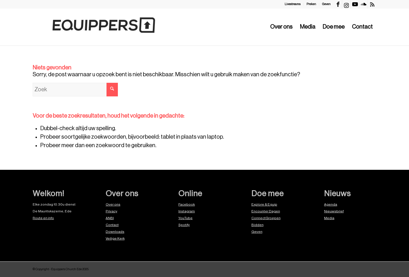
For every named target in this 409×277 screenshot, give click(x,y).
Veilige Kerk (115, 238)
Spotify (184, 225)
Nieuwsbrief (334, 211)
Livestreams (293, 4)
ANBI (110, 218)
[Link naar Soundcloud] (363, 4)
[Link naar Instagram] (346, 4)
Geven (326, 4)
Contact (112, 225)
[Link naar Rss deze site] (372, 4)
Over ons (113, 204)
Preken (311, 4)
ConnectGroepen (266, 218)
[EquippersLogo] (104, 27)
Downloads (115, 231)
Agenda (330, 204)
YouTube (185, 218)
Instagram (186, 211)
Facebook (186, 204)
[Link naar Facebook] (338, 4)
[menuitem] (293, 4)
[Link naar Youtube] (355, 4)
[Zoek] (75, 89)
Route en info (43, 218)
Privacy (111, 211)
